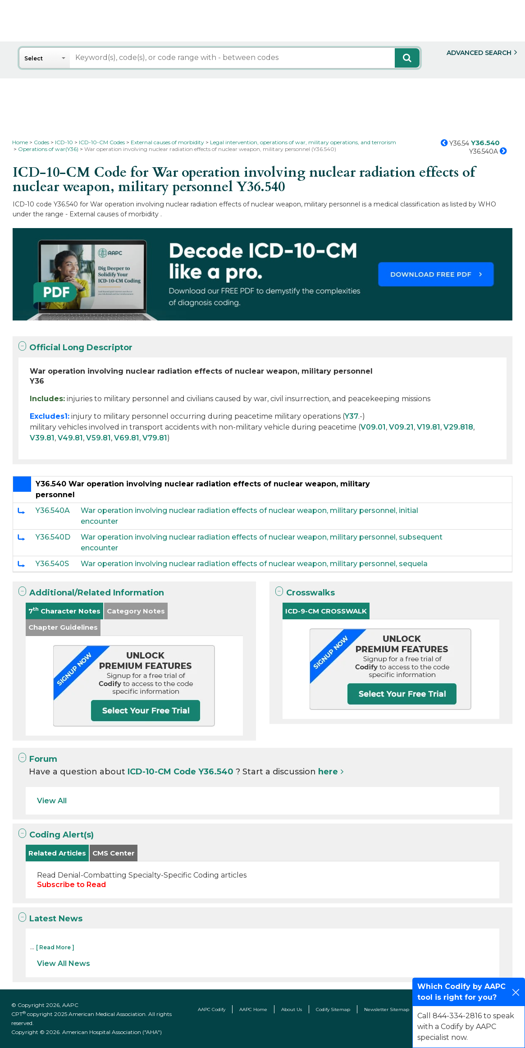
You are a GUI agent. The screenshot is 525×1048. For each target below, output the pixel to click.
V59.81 (98, 438)
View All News (63, 963)
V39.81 (42, 438)
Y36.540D (53, 537)
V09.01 (373, 427)
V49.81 (70, 438)
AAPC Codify (211, 1009)
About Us (291, 1009)
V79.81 (154, 438)
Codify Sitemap (333, 1009)
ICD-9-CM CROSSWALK (326, 611)
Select (33, 58)
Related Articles (57, 853)
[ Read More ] (55, 947)
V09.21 (401, 427)
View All (52, 800)
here (328, 772)
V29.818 (458, 427)
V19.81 (428, 427)
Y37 (351, 416)
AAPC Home (253, 1009)
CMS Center (113, 853)
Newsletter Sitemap (386, 1009)
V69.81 (126, 438)
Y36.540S (52, 563)
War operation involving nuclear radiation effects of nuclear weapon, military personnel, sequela (254, 563)
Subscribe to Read (71, 884)
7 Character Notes (64, 610)
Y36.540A (53, 510)
